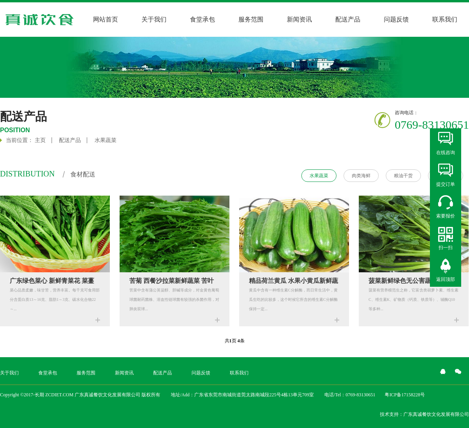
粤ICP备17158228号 (405, 394)
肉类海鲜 (361, 175)
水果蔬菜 (105, 140)
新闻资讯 (299, 19)
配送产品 (347, 19)
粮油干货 (403, 175)
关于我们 (153, 19)
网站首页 (105, 19)
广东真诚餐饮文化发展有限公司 (436, 414)
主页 (40, 140)
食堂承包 (202, 19)
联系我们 (444, 19)
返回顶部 (445, 279)
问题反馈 (396, 19)
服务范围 (250, 19)
